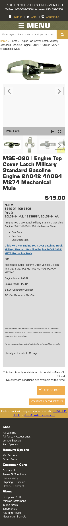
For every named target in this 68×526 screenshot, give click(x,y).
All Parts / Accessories (17, 436)
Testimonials (10, 508)
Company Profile (12, 497)
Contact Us (52, 17)
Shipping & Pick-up (14, 482)
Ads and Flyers (12, 512)
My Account (10, 455)
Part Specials (10, 444)
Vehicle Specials (12, 440)
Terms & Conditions (14, 474)
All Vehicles (9, 433)
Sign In (18, 17)
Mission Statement (14, 501)
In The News (10, 505)
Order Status (10, 459)
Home (4, 41)
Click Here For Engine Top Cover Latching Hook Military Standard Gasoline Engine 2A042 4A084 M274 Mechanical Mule (34, 249)
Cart (33, 17)
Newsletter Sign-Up (14, 516)
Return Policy (10, 478)
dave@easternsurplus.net (39, 415)
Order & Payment (13, 486)
